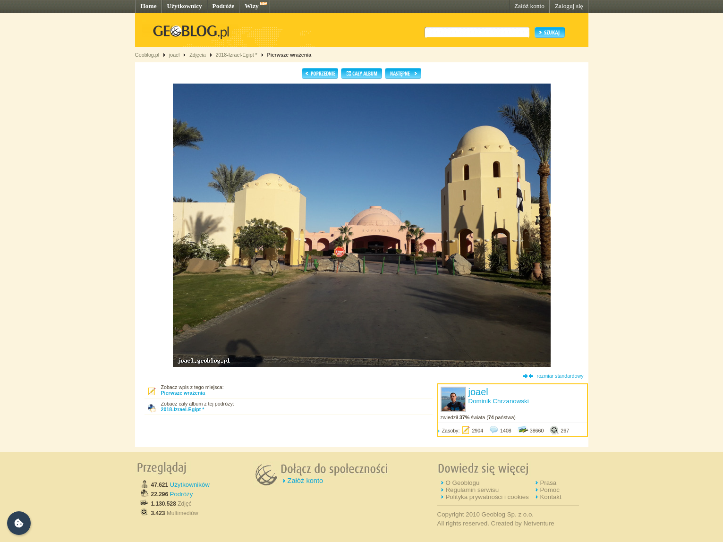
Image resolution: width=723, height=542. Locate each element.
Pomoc (549, 489)
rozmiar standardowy (560, 376)
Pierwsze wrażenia (289, 55)
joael (174, 55)
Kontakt (550, 496)
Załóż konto (529, 5)
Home (149, 5)
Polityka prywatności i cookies (486, 496)
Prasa (548, 482)
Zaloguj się (569, 5)
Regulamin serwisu (472, 489)
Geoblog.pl (147, 55)
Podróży (181, 494)
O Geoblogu (462, 482)
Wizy (251, 5)
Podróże (224, 5)
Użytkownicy (184, 5)
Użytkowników (190, 484)
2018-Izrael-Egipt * (236, 55)
